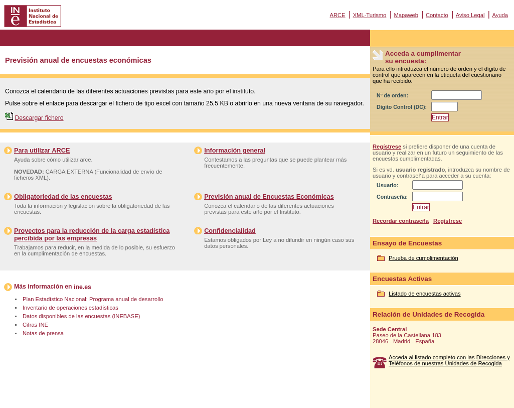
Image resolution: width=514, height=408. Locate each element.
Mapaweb (406, 15)
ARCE (337, 15)
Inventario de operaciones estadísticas (70, 308)
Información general (234, 150)
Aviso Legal (470, 15)
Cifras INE (35, 325)
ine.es (82, 287)
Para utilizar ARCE (42, 150)
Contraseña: (392, 197)
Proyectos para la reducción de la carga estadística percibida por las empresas (91, 234)
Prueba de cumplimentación (423, 258)
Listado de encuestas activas (425, 294)
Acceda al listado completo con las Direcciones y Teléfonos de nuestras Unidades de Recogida (449, 360)
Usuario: (387, 185)
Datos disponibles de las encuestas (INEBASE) (81, 316)
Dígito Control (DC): (402, 107)
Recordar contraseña (401, 221)
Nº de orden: (392, 95)
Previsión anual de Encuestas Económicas (269, 196)
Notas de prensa (43, 333)
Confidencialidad (230, 230)
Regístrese (387, 147)
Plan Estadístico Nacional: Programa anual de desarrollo (93, 299)
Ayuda (500, 15)
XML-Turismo (370, 15)
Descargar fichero (39, 117)
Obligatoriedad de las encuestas (63, 196)
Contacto (437, 15)
